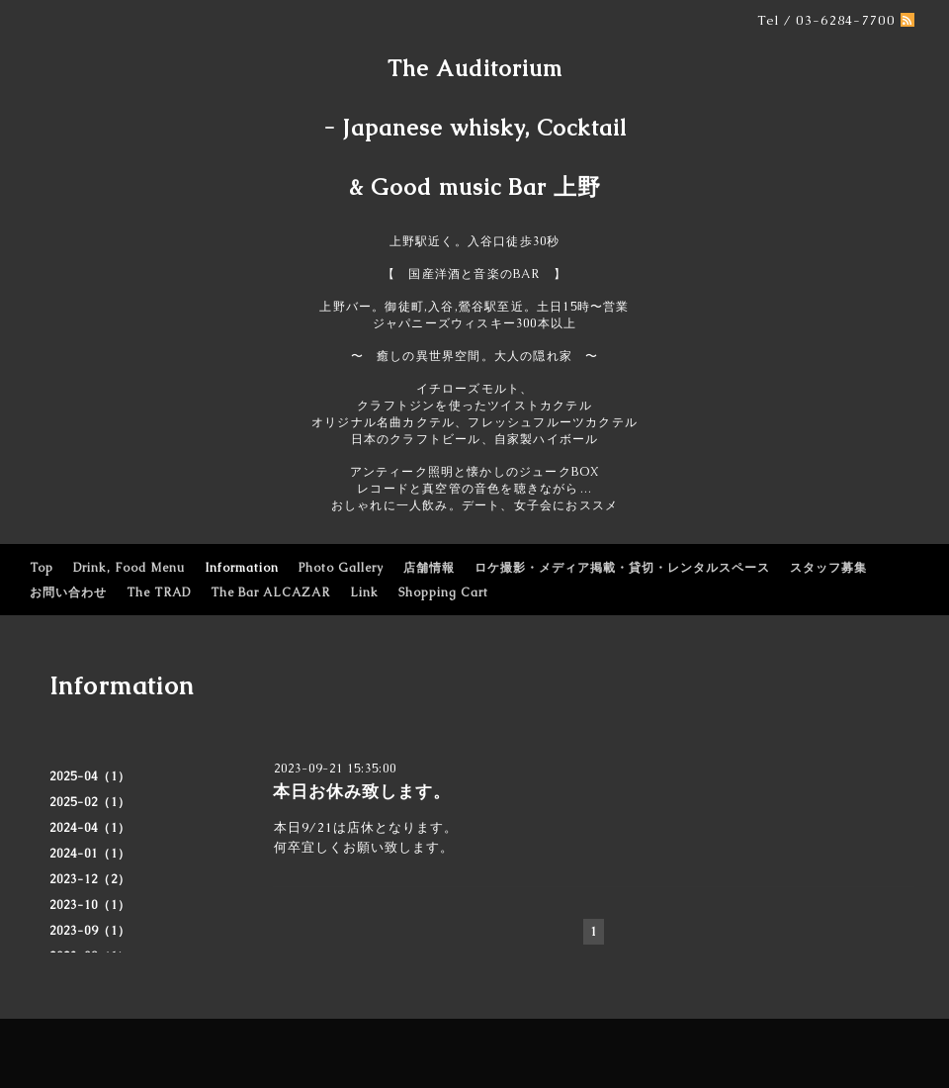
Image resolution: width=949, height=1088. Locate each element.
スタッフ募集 (828, 568)
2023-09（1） (89, 931)
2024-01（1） (89, 853)
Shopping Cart (443, 592)
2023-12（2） (89, 879)
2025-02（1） (89, 802)
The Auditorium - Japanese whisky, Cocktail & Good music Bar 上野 (475, 128)
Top (41, 568)
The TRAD (159, 592)
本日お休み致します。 (362, 791)
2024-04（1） (89, 828)
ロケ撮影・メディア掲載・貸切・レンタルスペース (622, 568)
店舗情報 (429, 568)
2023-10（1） (89, 905)
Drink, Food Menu (129, 568)
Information (242, 568)
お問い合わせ (68, 592)
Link (364, 592)
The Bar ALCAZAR (270, 592)
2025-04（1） (89, 776)
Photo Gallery (341, 568)
